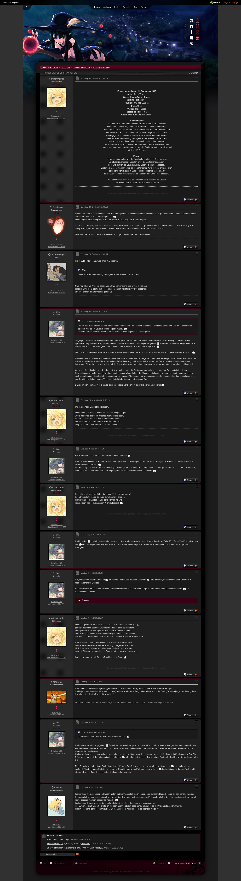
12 (196, 722)
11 (196, 681)
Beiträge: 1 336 (57, 244)
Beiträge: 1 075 (57, 290)
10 (196, 617)
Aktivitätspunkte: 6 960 (56, 247)
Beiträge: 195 (56, 340)
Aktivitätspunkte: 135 (56, 827)
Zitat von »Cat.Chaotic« (94, 732)
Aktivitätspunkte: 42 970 (56, 118)
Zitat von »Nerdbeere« (93, 321)
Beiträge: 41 (56, 712)
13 (196, 786)
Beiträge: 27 (56, 825)
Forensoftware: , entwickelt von (120, 872)
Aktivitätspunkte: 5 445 (56, 292)
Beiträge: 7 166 (57, 116)
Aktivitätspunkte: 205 (56, 715)
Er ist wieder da (68, 72)
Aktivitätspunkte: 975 (56, 342)
